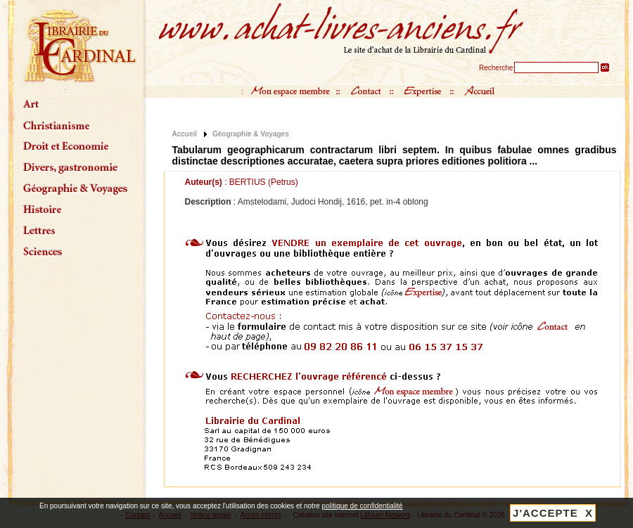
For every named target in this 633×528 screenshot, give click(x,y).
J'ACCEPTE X (553, 513)
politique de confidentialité (362, 506)
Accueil (185, 134)
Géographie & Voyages (250, 134)
